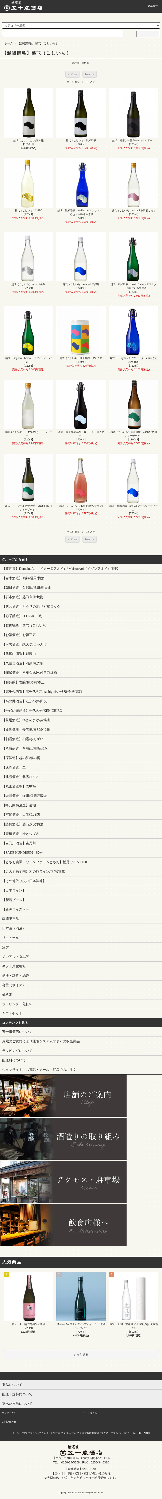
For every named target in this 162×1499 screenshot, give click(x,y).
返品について (72, 1433)
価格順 (85, 62)
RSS (140, 1433)
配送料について (14, 1060)
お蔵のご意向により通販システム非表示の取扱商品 (41, 1041)
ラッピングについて (17, 1050)
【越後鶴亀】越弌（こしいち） (38, 43)
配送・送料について (53, 1433)
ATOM (147, 1433)
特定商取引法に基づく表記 (95, 1433)
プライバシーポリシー (121, 1433)
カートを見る (90, 1413)
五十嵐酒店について (17, 1032)
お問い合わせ (9, 1421)
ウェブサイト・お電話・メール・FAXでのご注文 (39, 1069)
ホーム (8, 43)
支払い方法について (31, 1433)
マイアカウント (10, 1413)
